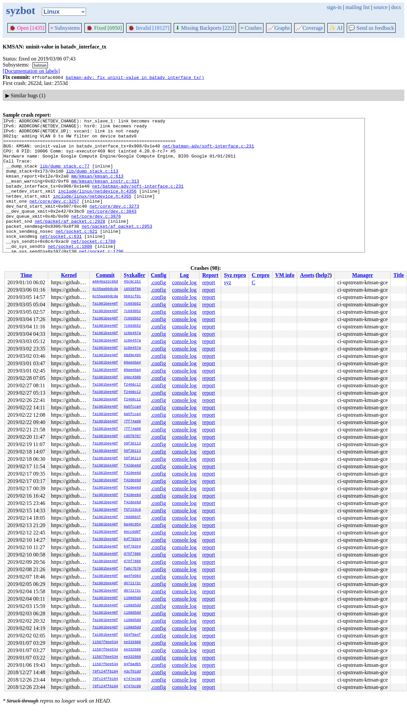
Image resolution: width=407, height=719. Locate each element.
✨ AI (335, 28)
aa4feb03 (132, 576)
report (208, 282)
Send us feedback (371, 28)
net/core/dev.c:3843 (112, 230)
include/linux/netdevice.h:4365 (92, 212)
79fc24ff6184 (105, 672)
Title (398, 275)
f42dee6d (132, 466)
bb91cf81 (132, 296)
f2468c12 (132, 385)
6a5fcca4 (132, 407)
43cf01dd (132, 672)
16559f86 (132, 289)
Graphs (279, 28)
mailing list (357, 7)
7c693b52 (132, 304)
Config (158, 275)
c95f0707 (132, 436)
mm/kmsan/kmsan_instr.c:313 (105, 194)
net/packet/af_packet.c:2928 (70, 242)
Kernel (69, 275)
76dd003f (132, 517)
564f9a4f (132, 635)
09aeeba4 (132, 363)
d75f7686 (132, 554)
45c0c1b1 (132, 282)
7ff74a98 (132, 421)
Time (26, 275)
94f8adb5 (132, 664)
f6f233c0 (132, 510)
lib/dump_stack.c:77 (64, 176)
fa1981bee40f (105, 304)
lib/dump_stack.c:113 (92, 182)
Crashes (251, 28)
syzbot (20, 10)
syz (227, 282)
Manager (362, 275)
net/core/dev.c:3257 (54, 218)
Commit (105, 275)
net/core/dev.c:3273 (114, 224)
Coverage (309, 28)
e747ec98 (132, 679)
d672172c (132, 583)
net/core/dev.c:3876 (96, 236)
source (381, 7)
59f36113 (132, 443)
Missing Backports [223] (204, 28)
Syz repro (235, 275)
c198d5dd (132, 598)
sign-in (334, 7)
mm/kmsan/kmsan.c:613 (97, 188)
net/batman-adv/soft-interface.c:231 (208, 152)
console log (184, 282)
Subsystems (65, 28)
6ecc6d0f (132, 532)
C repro (260, 275)
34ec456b (132, 377)
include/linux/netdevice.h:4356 (97, 206)
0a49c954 (132, 524)
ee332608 (132, 642)
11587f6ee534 (105, 642)
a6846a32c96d (105, 282)
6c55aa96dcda (105, 289)
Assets (307, 275)
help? (323, 275)
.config (158, 282)
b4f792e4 (132, 539)
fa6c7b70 (132, 569)
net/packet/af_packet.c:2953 (117, 248)
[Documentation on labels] (31, 71)
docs (396, 7)
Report (210, 275)
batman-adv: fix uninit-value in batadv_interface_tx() (135, 77)
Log (184, 275)
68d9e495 (132, 355)
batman (40, 65)
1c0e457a (132, 333)
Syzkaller (134, 275)
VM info (284, 275)
